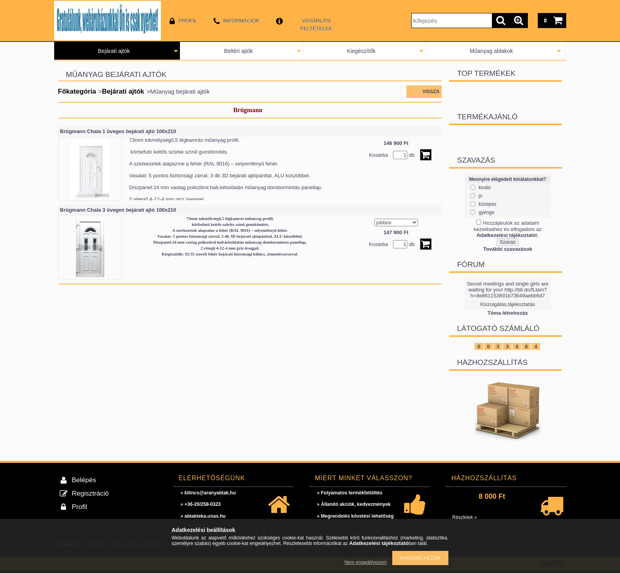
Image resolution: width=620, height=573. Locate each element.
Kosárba (378, 155)
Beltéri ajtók (238, 51)
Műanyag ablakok (491, 51)
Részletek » (464, 517)
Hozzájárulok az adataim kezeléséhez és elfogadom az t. (507, 229)
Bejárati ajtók (114, 51)
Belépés (84, 480)
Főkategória (77, 91)
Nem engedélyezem (365, 562)
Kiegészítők (361, 51)
